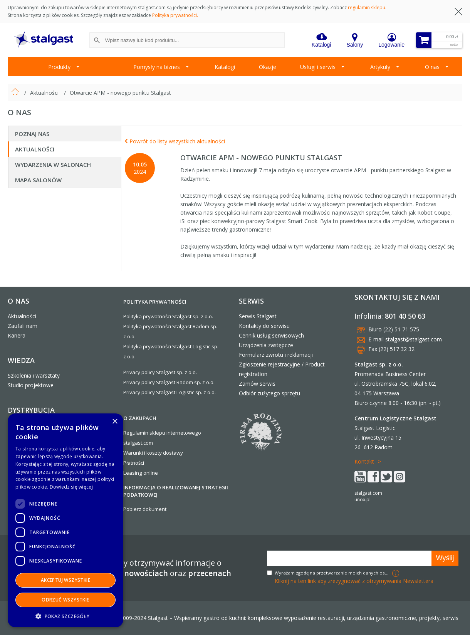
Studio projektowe (31, 385)
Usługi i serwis (318, 67)
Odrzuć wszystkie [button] (65, 599)
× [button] (115, 422)
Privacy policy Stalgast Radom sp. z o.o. (169, 382)
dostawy (173, 452)
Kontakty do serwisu (264, 325)
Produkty (59, 67)
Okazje (267, 67)
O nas (432, 67)
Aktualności (45, 92)
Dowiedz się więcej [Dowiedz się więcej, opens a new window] (71, 487)
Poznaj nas (32, 134)
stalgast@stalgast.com (413, 339)
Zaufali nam (22, 325)
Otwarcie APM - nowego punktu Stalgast (120, 92)
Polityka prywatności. (175, 15)
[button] (65, 616)
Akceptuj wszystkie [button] (65, 580)
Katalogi (225, 67)
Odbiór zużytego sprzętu (269, 393)
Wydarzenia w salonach (53, 164)
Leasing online (140, 472)
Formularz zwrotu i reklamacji (276, 354)
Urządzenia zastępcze (266, 345)
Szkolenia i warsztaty (34, 375)
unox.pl (362, 499)
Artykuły (380, 67)
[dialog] (65, 520)
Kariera (16, 335)
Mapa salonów (38, 180)
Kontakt (364, 461)
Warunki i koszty (142, 452)
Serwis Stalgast (258, 316)
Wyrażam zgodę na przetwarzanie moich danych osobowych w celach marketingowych (332, 573)
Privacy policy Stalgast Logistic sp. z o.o (169, 392)
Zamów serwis (257, 383)
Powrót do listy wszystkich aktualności (175, 141)
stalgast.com (368, 493)
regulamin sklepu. (367, 7)
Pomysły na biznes (156, 67)
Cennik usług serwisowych (271, 335)
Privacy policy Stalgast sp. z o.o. (160, 372)
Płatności (133, 462)
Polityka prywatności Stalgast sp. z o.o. (168, 316)
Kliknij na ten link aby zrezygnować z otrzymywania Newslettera (354, 581)
